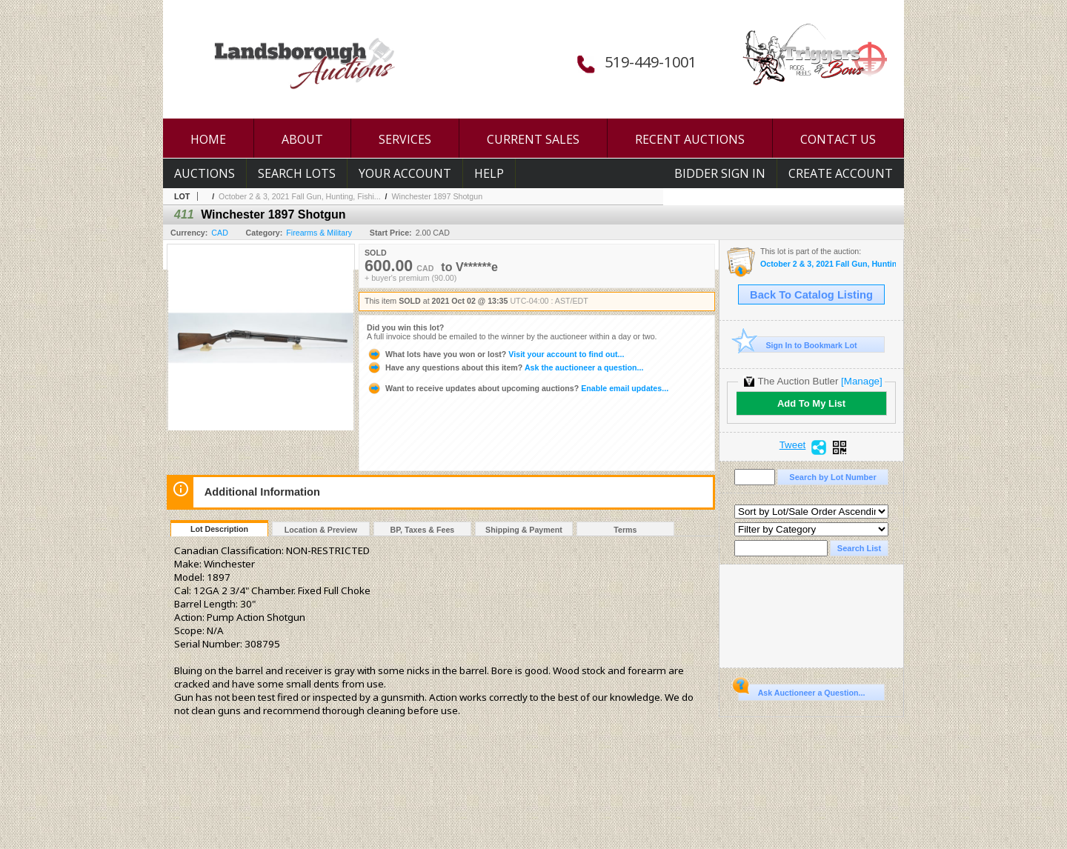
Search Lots (297, 173)
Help (489, 173)
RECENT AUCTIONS (690, 139)
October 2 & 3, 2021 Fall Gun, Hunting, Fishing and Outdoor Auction (828, 264)
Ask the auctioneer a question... (505, 367)
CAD (219, 232)
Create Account (840, 173)
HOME (208, 139)
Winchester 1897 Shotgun (436, 196)
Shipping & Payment (523, 529)
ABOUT (302, 139)
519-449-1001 (651, 62)
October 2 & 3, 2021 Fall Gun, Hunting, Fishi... (300, 196)
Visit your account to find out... (495, 354)
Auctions (204, 173)
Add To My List (811, 403)
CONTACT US (838, 139)
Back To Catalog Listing (811, 295)
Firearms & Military (319, 232)
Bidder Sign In (719, 173)
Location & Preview (321, 529)
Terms (625, 529)
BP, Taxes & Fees (422, 529)
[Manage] (861, 381)
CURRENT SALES (533, 139)
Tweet (793, 445)
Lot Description (219, 529)
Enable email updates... (517, 388)
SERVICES (405, 139)
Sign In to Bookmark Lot (797, 344)
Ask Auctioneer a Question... (801, 690)
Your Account (405, 173)
